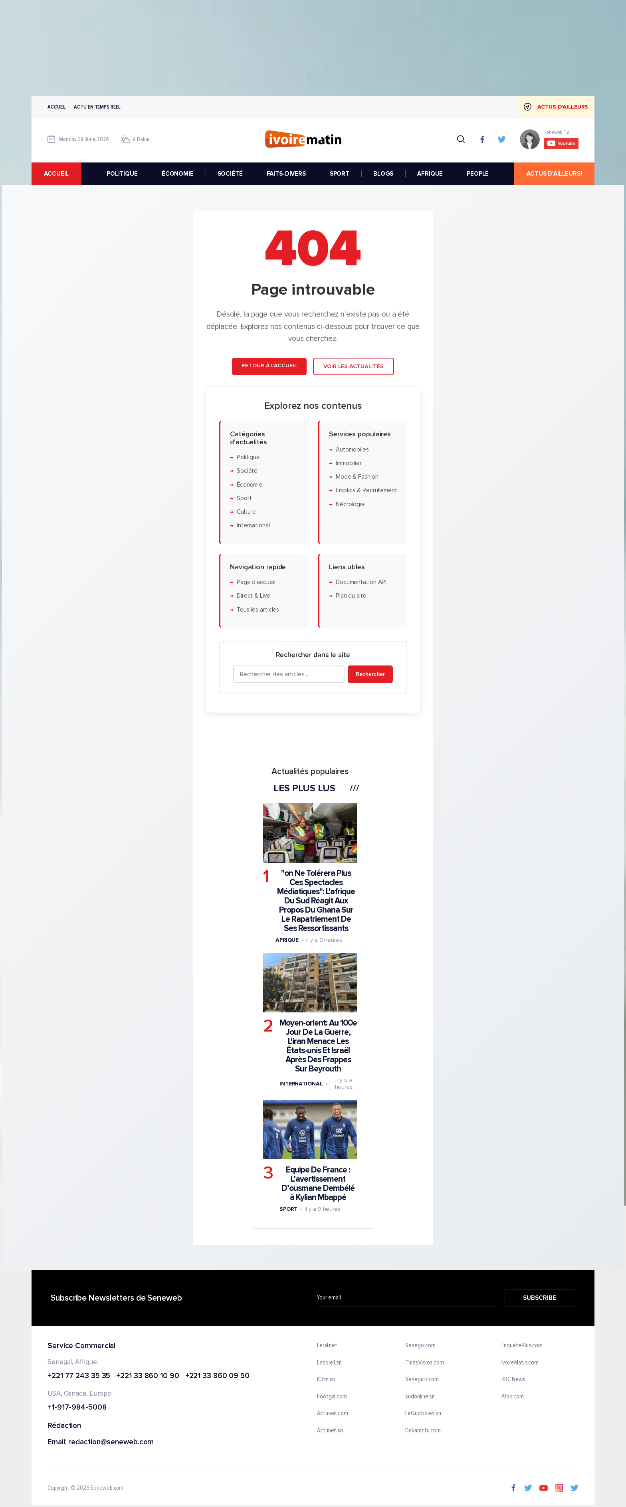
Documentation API (361, 582)
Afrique (287, 940)
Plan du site (351, 596)
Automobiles (352, 449)
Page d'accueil (256, 582)
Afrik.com (512, 1396)
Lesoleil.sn (329, 1362)
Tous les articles (258, 609)
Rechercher (370, 674)
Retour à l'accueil (269, 365)
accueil (56, 173)
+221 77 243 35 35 (79, 1376)
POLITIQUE (122, 173)
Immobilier (349, 463)
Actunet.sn (330, 1430)
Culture (246, 512)
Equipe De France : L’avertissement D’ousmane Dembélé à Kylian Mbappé (318, 1183)
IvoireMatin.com (520, 1362)
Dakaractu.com (423, 1430)
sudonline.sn (420, 1396)
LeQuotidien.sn (423, 1414)
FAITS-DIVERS (286, 173)
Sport (244, 498)
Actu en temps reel (97, 106)
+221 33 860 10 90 (147, 1376)
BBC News (513, 1380)
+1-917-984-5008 (77, 1408)
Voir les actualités (353, 366)
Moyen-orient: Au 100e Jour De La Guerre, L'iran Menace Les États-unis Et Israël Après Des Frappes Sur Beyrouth (318, 1045)
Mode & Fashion (357, 477)
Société (247, 471)
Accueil (57, 106)
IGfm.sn (326, 1380)
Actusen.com (332, 1414)
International (253, 525)
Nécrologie (350, 504)
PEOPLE (478, 173)
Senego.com (420, 1345)
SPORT (339, 173)
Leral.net (327, 1345)
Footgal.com (332, 1396)
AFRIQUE (430, 173)
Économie (249, 484)
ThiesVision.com (424, 1362)
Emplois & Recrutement (366, 490)
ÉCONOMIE (178, 173)
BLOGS (383, 173)
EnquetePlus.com (522, 1345)
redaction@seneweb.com (111, 1442)
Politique (248, 457)
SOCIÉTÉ (230, 173)
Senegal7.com (422, 1380)
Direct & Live (253, 596)
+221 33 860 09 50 (217, 1376)
